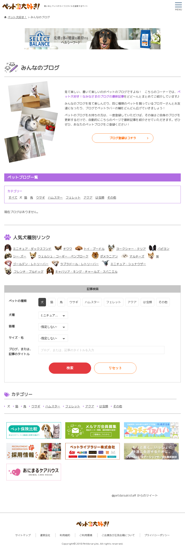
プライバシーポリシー (157, 535)
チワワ (63, 249)
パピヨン (159, 249)
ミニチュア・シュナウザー (124, 264)
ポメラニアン (104, 256)
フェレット (73, 197)
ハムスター (55, 197)
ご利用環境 (85, 535)
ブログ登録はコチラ (122, 138)
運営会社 (45, 535)
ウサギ (40, 197)
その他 (111, 197)
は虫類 (99, 197)
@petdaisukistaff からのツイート (135, 495)
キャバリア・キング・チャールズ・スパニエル (81, 272)
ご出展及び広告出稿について (118, 535)
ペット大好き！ (17, 17)
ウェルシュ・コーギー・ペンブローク (58, 256)
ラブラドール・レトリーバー (75, 264)
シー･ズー (15, 256)
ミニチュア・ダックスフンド (27, 249)
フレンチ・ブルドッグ (23, 272)
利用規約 (65, 535)
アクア (87, 197)
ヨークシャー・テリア (126, 249)
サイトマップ (23, 535)
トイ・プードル (89, 249)
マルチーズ (132, 256)
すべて (12, 197)
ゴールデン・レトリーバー (26, 264)
